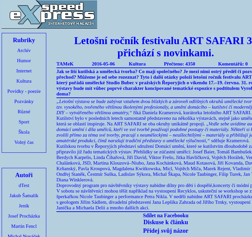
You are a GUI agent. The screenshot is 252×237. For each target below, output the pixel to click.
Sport (24, 121)
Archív (24, 50)
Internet (24, 70)
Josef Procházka (24, 216)
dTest (24, 185)
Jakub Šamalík (24, 195)
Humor (24, 60)
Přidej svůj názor (165, 230)
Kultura (24, 81)
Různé (24, 111)
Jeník (24, 205)
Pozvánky (23, 101)
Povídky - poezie (24, 91)
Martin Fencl (24, 226)
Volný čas (23, 142)
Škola (24, 132)
